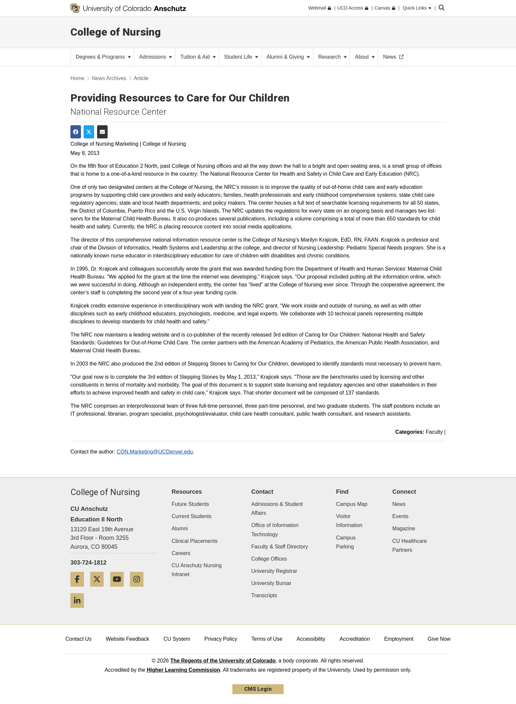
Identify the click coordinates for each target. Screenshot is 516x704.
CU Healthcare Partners (409, 545)
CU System (177, 639)
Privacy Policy (220, 639)
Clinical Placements (195, 541)
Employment (398, 639)
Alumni (180, 528)
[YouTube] (119, 589)
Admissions (155, 57)
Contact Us (78, 639)
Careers (181, 553)
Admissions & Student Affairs (277, 508)
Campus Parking (346, 542)
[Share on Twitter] (89, 131)
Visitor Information (349, 520)
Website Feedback (127, 639)
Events (400, 516)
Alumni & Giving (288, 57)
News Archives (109, 78)
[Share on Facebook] (75, 131)
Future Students (190, 504)
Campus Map (351, 504)
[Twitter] (99, 589)
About (365, 57)
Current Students (192, 516)
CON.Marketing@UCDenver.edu (155, 452)
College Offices (269, 559)
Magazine (403, 528)
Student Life (241, 57)
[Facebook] (79, 589)
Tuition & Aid (198, 57)
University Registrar (274, 571)
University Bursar (271, 583)
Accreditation (355, 639)
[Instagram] (139, 589)
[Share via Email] (102, 131)
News (398, 504)
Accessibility (311, 639)
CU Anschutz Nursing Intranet (197, 570)
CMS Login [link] (257, 689)
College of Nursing (115, 32)
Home (77, 78)
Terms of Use (266, 639)
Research (332, 57)
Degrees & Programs (103, 57)
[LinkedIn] (79, 610)
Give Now (439, 639)
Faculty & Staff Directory (279, 546)
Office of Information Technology (275, 529)
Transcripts (264, 595)
